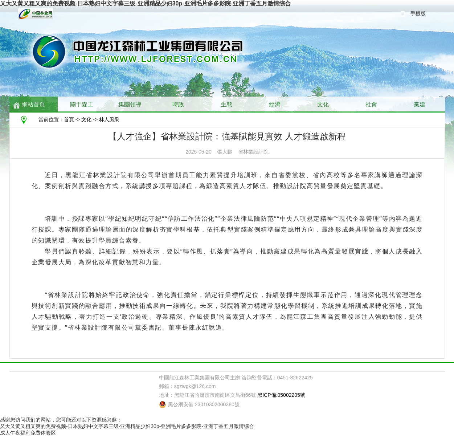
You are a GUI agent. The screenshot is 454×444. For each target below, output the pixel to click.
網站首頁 (33, 104)
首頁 (69, 119)
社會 (371, 104)
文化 (323, 104)
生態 (226, 104)
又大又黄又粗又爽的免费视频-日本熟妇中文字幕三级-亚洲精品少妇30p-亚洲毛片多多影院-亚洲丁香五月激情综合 (145, 3)
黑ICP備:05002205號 (281, 395)
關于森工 (81, 104)
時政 (178, 104)
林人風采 (109, 119)
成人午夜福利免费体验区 (28, 433)
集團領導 (130, 104)
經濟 (275, 104)
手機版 (418, 13)
